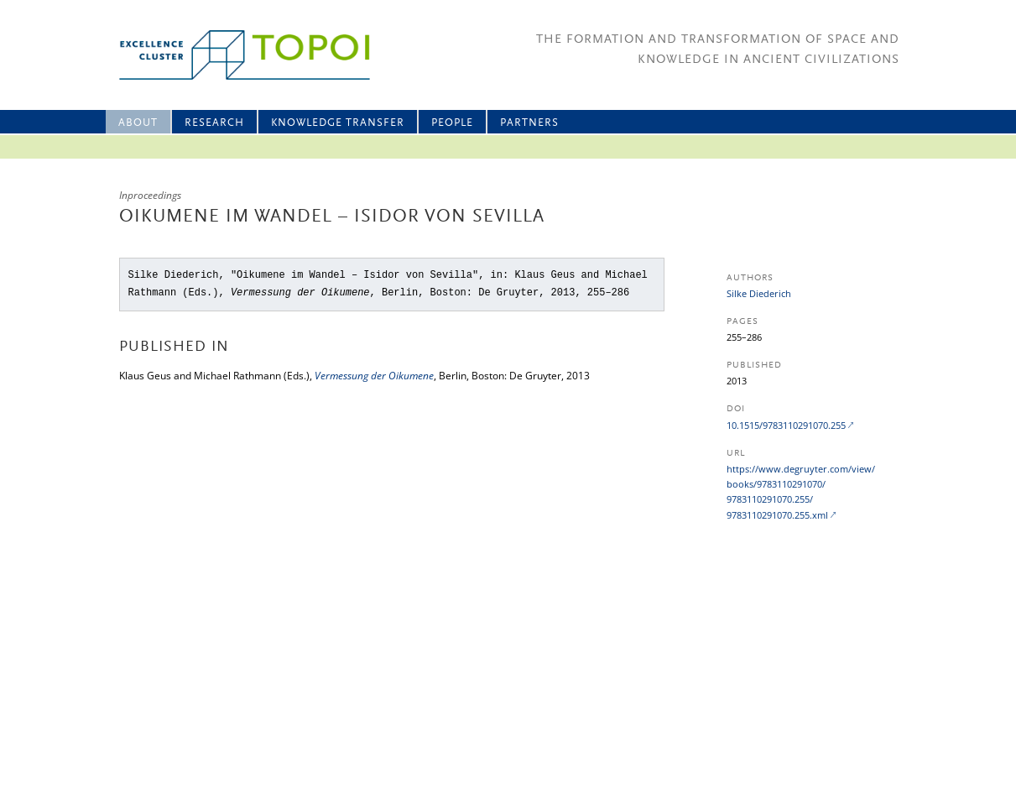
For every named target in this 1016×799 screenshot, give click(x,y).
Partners (529, 123)
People (452, 123)
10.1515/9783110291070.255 (786, 425)
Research (214, 123)
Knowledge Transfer (337, 123)
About (138, 123)
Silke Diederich (759, 293)
